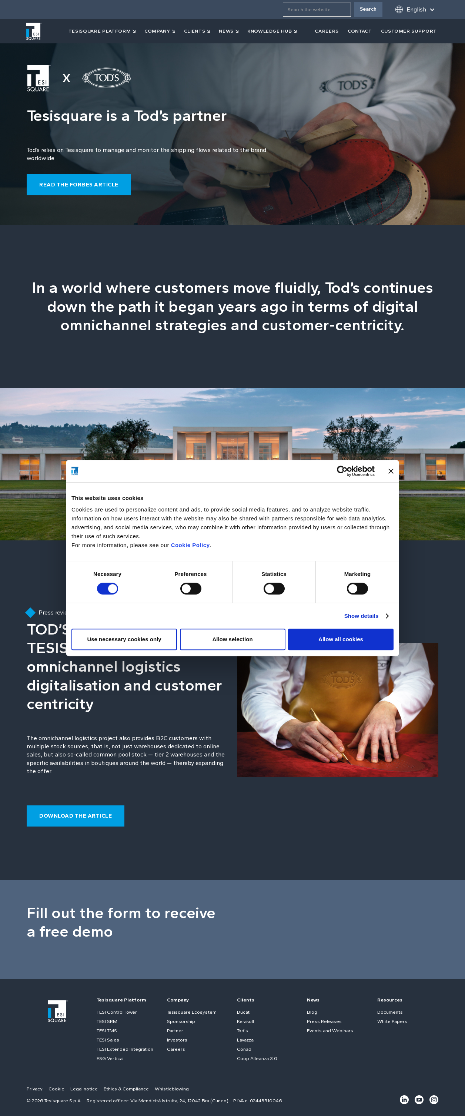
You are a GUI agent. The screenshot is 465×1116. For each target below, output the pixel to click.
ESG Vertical (110, 1058)
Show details (361, 616)
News (313, 1000)
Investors (177, 1040)
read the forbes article (78, 184)
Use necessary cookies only (124, 639)
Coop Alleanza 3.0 (257, 1058)
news (226, 31)
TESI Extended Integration (125, 1049)
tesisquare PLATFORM (99, 31)
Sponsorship (181, 1021)
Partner (175, 1030)
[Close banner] (391, 471)
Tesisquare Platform (121, 1000)
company (157, 31)
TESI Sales (108, 1040)
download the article (75, 815)
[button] (414, 9)
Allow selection (232, 639)
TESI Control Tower (117, 1012)
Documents (390, 1012)
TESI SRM (107, 1021)
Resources (389, 1000)
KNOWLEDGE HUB (269, 31)
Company (178, 1000)
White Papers (392, 1021)
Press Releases (324, 1021)
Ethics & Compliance (126, 1089)
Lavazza (245, 1040)
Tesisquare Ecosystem (192, 1012)
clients (194, 31)
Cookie (56, 1089)
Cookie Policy (190, 545)
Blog (312, 1012)
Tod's (242, 1030)
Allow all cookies (340, 639)
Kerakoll (245, 1021)
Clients (245, 1000)
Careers (176, 1049)
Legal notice (84, 1089)
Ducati (244, 1012)
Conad (244, 1049)
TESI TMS (107, 1030)
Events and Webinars (330, 1030)
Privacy (35, 1089)
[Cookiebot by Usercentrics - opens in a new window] (342, 471)
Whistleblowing (172, 1089)
